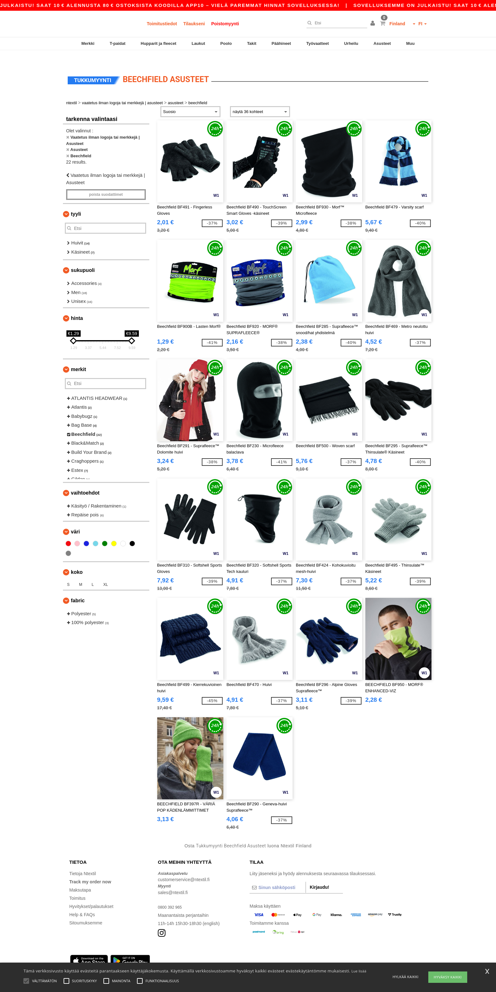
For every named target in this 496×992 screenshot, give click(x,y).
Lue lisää (358, 971)
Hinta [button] (77, 306)
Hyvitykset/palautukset (91, 894)
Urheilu (351, 43)
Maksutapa (80, 877)
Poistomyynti (225, 23)
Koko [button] (77, 559)
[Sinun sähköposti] (278, 875)
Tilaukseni (194, 23)
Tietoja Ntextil (82, 861)
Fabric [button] (78, 588)
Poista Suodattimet (106, 182)
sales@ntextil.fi (173, 880)
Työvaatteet (317, 43)
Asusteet (382, 43)
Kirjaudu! (319, 874)
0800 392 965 (171, 894)
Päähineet (281, 43)
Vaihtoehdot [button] (85, 480)
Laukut (198, 43)
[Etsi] (335, 23)
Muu (410, 43)
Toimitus (77, 885)
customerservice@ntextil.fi (184, 867)
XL (105, 572)
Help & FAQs (82, 902)
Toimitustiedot (162, 23)
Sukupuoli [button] (83, 258)
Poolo (226, 43)
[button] (373, 23)
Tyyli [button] (76, 202)
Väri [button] (75, 519)
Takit (251, 43)
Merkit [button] (78, 357)
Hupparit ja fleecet (159, 43)
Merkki (87, 43)
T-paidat (118, 43)
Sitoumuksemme (85, 910)
